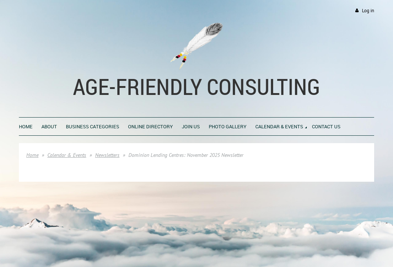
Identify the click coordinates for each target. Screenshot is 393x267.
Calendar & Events (66, 155)
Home (32, 155)
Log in (368, 10)
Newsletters (107, 155)
